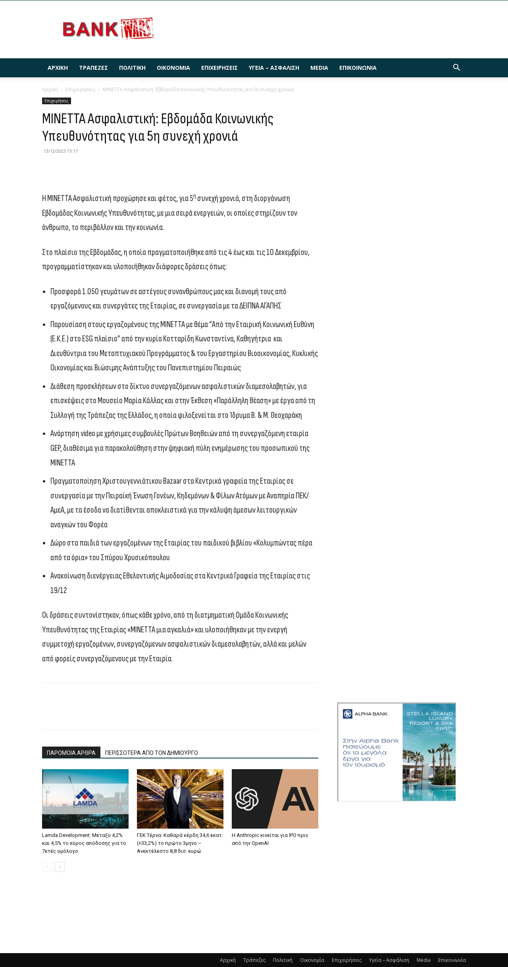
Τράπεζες (93, 67)
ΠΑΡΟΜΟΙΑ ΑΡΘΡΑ (71, 753)
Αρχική (58, 67)
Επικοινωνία (358, 67)
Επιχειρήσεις (219, 67)
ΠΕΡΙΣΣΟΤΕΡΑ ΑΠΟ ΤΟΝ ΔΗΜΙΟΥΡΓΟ (151, 753)
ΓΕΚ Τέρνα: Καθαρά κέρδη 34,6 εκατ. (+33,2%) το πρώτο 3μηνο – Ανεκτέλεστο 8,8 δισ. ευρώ (180, 843)
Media (319, 67)
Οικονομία (173, 67)
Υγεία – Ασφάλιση (274, 67)
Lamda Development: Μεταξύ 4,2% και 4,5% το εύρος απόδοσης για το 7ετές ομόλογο (84, 843)
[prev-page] (47, 867)
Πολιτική (132, 67)
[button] (456, 68)
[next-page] (60, 867)
